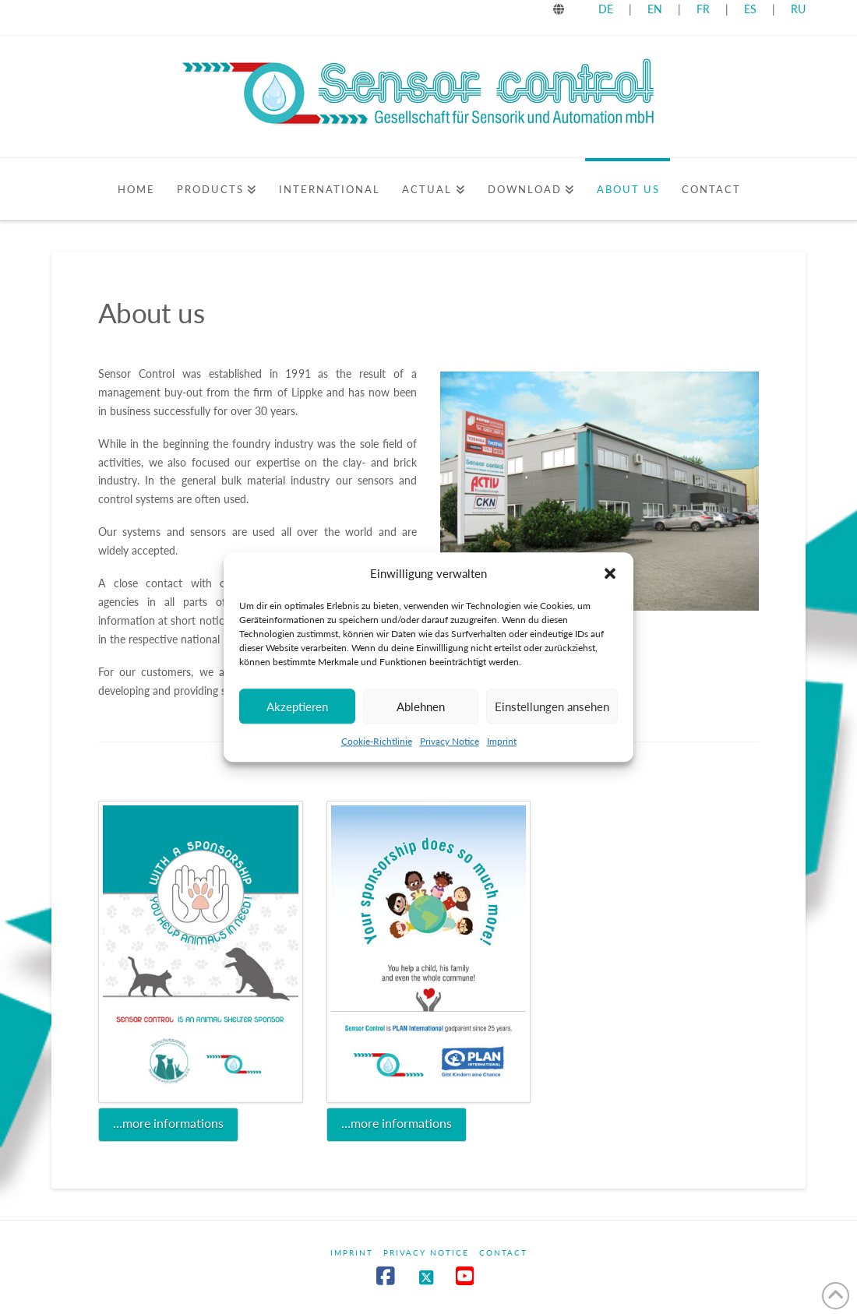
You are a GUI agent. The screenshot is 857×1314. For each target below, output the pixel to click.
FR (703, 9)
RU (798, 9)
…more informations (168, 1122)
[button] (610, 574)
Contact (503, 1252)
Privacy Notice (449, 741)
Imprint (502, 741)
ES (752, 9)
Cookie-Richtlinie (376, 741)
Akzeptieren (297, 706)
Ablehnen (421, 706)
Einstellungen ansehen (552, 706)
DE (605, 9)
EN (654, 9)
